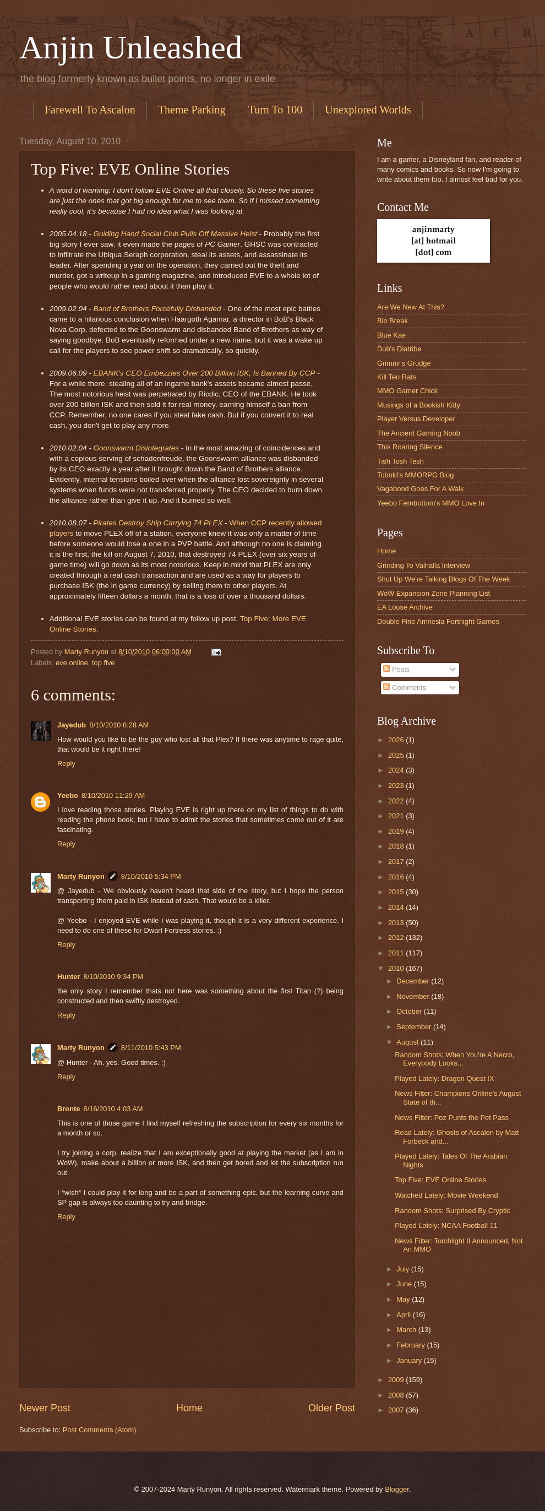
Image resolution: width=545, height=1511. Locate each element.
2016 (397, 877)
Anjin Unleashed (130, 47)
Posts (396, 669)
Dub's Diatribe (399, 349)
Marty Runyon (81, 876)
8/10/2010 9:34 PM (114, 976)
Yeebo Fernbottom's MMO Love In (430, 503)
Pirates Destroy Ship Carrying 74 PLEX (157, 523)
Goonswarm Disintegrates (136, 448)
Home (189, 1408)
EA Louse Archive (405, 607)
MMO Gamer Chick (407, 391)
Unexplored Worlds (368, 110)
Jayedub (71, 725)
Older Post (331, 1408)
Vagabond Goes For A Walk (420, 489)
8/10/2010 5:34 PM (151, 876)
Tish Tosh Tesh (400, 461)
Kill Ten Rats (396, 377)
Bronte (68, 1109)
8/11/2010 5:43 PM (151, 1047)
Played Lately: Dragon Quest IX (444, 1078)
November (413, 996)
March (407, 1329)
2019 (397, 831)
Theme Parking (192, 110)
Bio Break (392, 321)
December (413, 981)
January (409, 1360)
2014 (397, 907)
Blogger (397, 1489)
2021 (397, 816)
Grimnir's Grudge (404, 363)
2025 (397, 755)
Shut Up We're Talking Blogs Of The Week (443, 579)
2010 (397, 968)
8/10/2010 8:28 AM (119, 725)
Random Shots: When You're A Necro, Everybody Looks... (454, 1059)
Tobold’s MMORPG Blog (415, 475)
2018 (397, 846)
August (408, 1042)
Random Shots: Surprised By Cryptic (452, 1210)
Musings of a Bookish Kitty (418, 405)
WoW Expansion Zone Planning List (433, 593)
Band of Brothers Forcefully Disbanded (157, 309)
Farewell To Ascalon (90, 110)
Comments (404, 687)
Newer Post (44, 1408)
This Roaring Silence (410, 447)
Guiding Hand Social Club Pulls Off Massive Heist (175, 234)
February (411, 1345)
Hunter (68, 976)
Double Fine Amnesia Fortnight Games (438, 621)
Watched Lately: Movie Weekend (446, 1195)
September (414, 1027)
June (405, 1284)
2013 (397, 922)
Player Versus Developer (416, 419)
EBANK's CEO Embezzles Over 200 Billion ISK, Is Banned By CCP (204, 373)
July (403, 1269)
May (404, 1299)
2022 (397, 801)
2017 (397, 861)
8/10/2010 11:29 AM (113, 795)
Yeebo (67, 795)
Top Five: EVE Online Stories (440, 1180)
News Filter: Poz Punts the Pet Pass (452, 1117)
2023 (397, 785)
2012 (397, 937)
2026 (397, 740)
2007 (397, 1410)
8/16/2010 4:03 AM (113, 1109)
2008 (397, 1395)
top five (103, 663)
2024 (397, 770)
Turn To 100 (275, 110)
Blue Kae (391, 335)
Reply (66, 763)
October (409, 1011)
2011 (397, 953)
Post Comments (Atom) (100, 1430)
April (404, 1315)
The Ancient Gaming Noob (418, 433)
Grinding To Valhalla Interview (423, 565)
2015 (397, 892)
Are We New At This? (410, 307)
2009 (397, 1380)
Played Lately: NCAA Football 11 (446, 1225)
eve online (72, 663)
